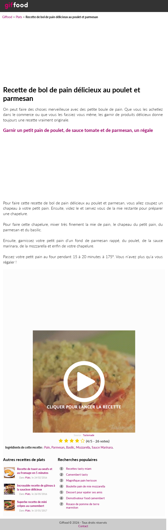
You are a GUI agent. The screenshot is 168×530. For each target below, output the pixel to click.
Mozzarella (83, 447)
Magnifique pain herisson (81, 480)
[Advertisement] (84, 52)
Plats (19, 17)
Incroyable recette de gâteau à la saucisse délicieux (36, 487)
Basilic (70, 447)
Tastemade (88, 435)
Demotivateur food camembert (85, 498)
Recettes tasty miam (78, 468)
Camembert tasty (77, 474)
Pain (47, 447)
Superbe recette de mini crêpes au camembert (32, 504)
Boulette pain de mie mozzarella (85, 486)
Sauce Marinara (102, 447)
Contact (83, 526)
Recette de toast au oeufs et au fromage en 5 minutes (34, 471)
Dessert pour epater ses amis (84, 492)
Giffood (7, 17)
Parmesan (58, 447)
